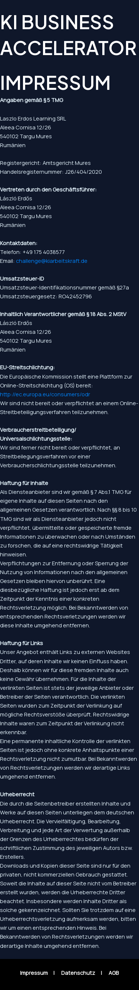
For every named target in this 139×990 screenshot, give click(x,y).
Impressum (34, 972)
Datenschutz (78, 972)
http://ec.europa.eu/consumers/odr (45, 394)
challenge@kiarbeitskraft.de (51, 260)
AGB (114, 972)
